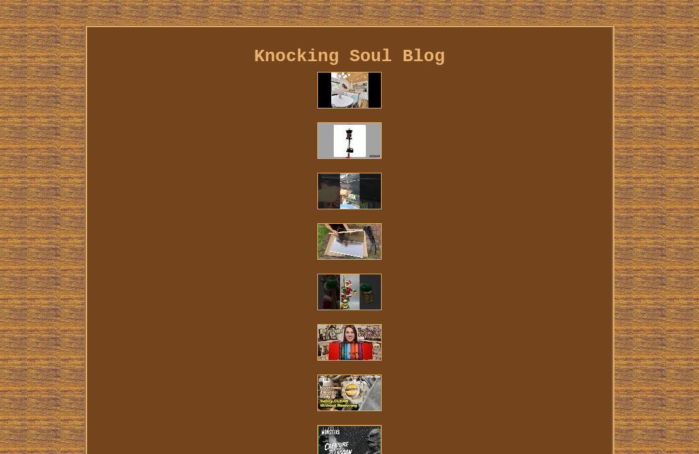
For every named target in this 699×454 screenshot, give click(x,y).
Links (140, 382)
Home (104, 382)
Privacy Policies (269, 382)
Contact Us (191, 382)
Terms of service (361, 382)
